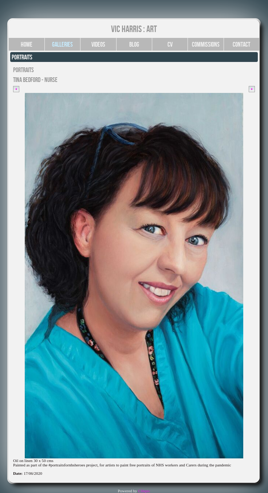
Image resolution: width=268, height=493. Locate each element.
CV (170, 44)
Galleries (62, 44)
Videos (98, 44)
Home (26, 44)
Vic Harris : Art (134, 29)
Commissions (206, 44)
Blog (134, 44)
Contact (241, 44)
